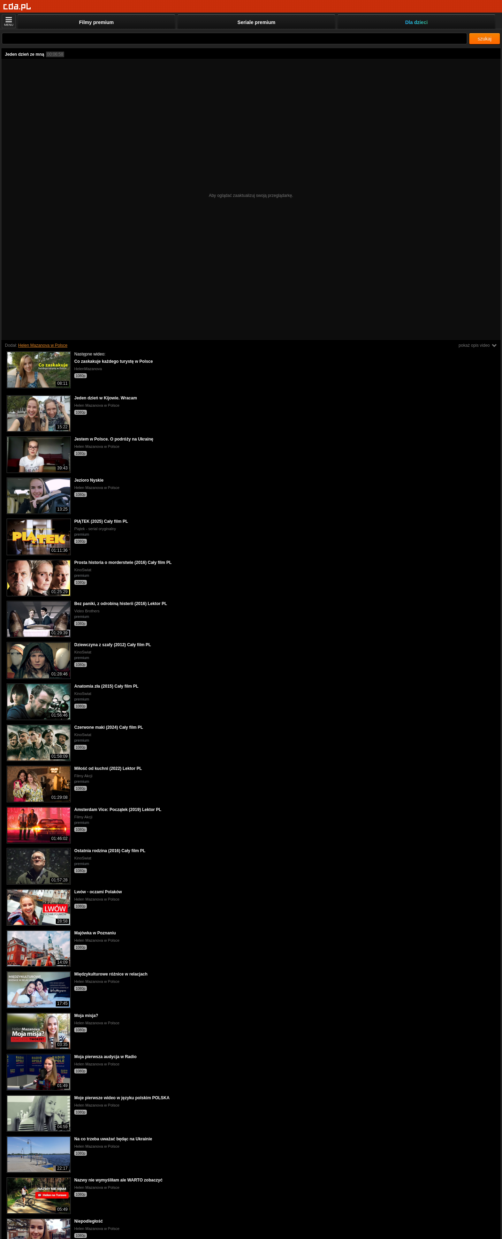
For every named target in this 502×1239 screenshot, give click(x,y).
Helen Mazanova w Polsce (42, 345)
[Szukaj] (234, 38)
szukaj (485, 38)
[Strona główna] (17, 6)
